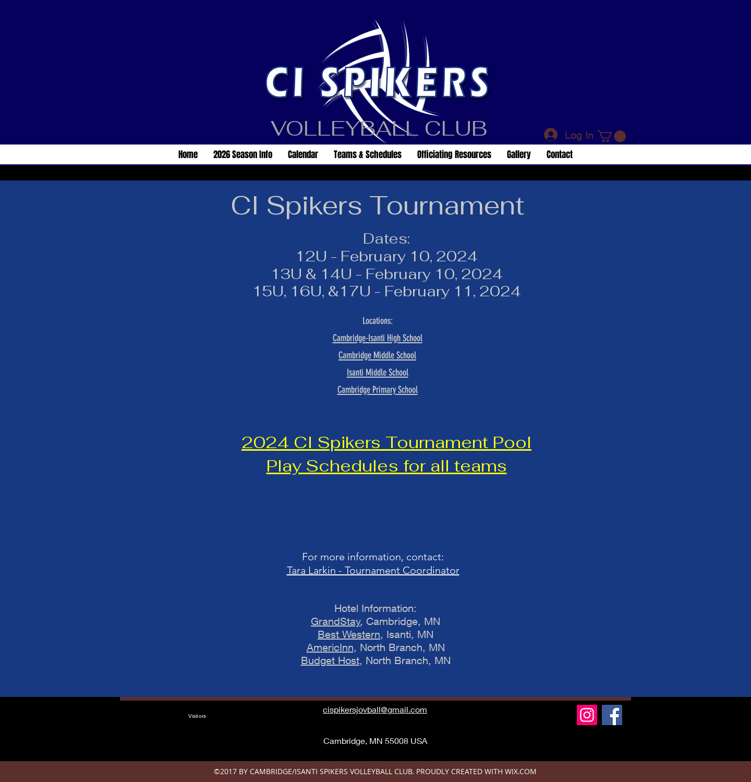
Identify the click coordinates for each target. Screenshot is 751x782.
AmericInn (330, 647)
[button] (611, 136)
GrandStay (335, 621)
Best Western (349, 634)
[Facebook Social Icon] (612, 715)
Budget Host (330, 660)
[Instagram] (587, 715)
